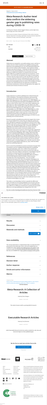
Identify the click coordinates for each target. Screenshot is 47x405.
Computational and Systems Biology (14, 12)
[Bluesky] (4, 379)
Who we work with (6, 369)
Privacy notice (23, 349)
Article (17, 56)
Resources (15, 372)
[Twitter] (10, 379)
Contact (4, 372)
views (38, 47)
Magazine (8, 11)
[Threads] (4, 381)
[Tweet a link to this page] (35, 45)
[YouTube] (19, 379)
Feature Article (15, 11)
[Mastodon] (13, 379)
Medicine (24, 12)
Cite (8, 47)
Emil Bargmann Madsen (12, 30)
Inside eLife (15, 367)
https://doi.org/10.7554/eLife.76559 (20, 41)
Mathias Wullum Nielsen (23, 30)
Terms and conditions (7, 373)
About (4, 366)
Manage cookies (39, 207)
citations (38, 50)
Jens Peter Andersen (17, 31)
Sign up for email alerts (23, 347)
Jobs (3, 367)
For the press (16, 370)
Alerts (4, 370)
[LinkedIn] (7, 379)
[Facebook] (7, 381)
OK (38, 211)
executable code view (28, 7)
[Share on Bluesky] (33, 45)
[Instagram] (16, 379)
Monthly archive (16, 369)
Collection (20, 299)
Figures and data (29, 56)
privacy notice (24, 202)
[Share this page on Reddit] (39, 45)
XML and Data (15, 373)
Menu (41, 3)
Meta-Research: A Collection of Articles (23, 291)
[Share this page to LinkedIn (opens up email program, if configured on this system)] (37, 45)
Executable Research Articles (23, 318)
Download (9, 45)
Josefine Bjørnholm (34, 30)
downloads (37, 49)
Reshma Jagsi (9, 31)
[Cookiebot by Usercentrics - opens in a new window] (40, 193)
